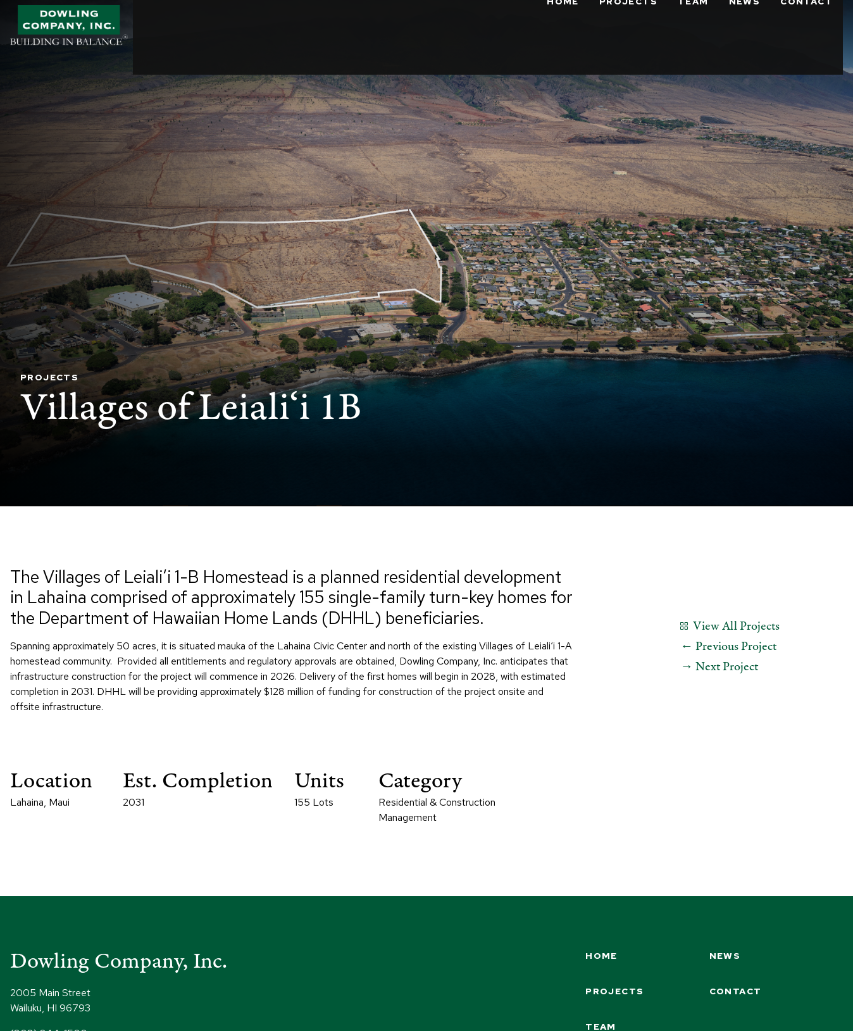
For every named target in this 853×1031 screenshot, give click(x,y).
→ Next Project (719, 666)
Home (563, 25)
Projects (628, 25)
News (745, 25)
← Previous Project (728, 646)
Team (693, 25)
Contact (806, 25)
